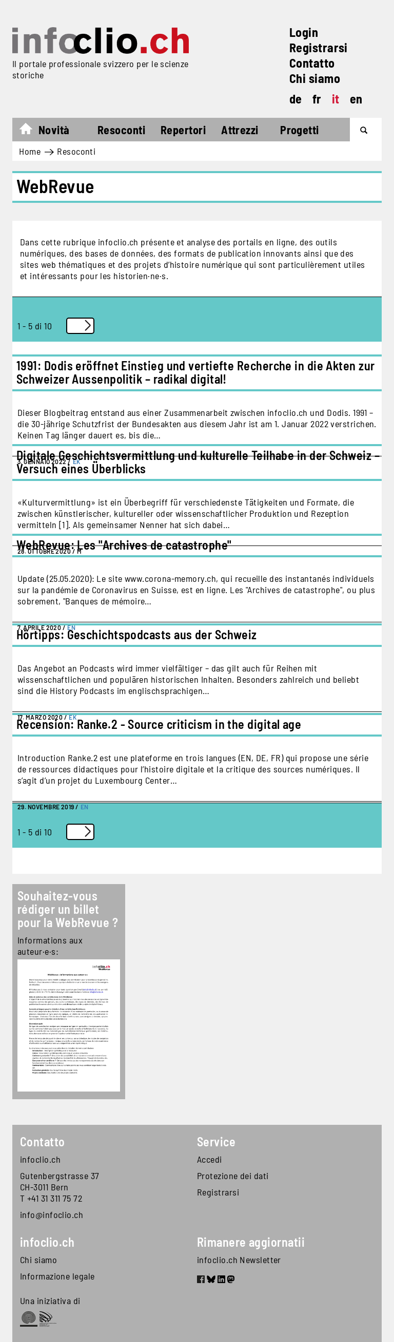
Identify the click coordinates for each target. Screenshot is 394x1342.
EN (85, 806)
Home (31, 131)
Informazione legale (57, 1276)
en (356, 98)
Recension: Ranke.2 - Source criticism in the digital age (158, 724)
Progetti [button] (299, 129)
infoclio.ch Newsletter (239, 1259)
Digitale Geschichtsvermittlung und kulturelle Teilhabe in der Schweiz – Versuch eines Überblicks (198, 462)
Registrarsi (318, 47)
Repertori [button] (183, 129)
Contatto (312, 62)
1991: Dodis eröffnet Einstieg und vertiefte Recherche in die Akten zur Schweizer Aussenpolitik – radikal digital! (195, 372)
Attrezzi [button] (240, 129)
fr (317, 98)
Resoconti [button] (121, 129)
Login (303, 32)
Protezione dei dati (233, 1175)
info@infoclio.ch (51, 1214)
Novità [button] (54, 129)
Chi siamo (314, 78)
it (336, 98)
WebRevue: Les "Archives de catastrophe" (124, 544)
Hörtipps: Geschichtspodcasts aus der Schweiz (136, 634)
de (295, 98)
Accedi (209, 1159)
